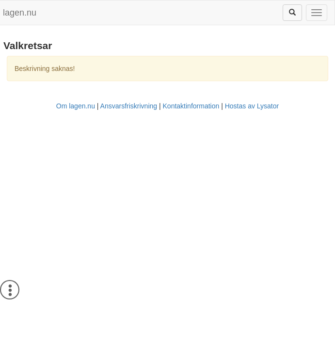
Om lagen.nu (75, 106)
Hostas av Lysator (252, 106)
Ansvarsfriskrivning (128, 106)
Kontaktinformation (191, 106)
